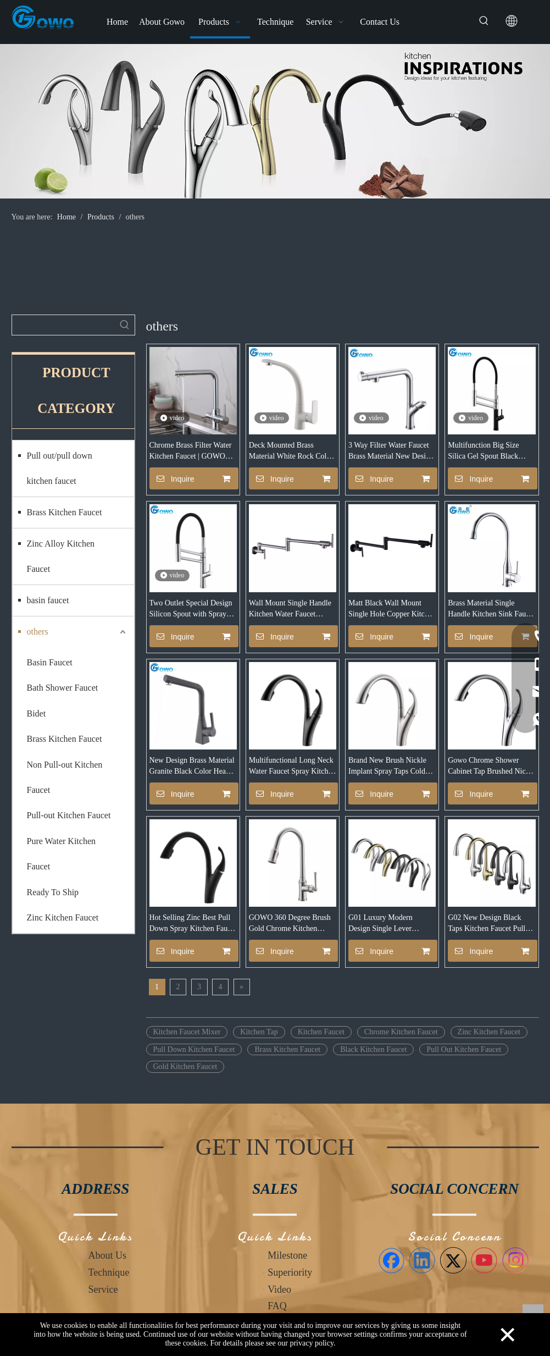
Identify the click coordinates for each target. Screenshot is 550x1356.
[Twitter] (453, 1260)
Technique (109, 1272)
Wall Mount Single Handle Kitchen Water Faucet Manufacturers (290, 609)
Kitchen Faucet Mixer (187, 1032)
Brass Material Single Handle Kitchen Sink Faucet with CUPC (491, 609)
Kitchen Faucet (321, 1032)
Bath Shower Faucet (62, 687)
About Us (107, 1255)
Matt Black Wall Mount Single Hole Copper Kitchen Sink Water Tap (392, 609)
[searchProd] (63, 325)
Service (103, 1289)
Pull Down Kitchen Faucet (194, 1049)
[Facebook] (391, 1260)
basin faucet (48, 600)
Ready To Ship (53, 892)
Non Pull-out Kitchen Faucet (65, 777)
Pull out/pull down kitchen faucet (59, 468)
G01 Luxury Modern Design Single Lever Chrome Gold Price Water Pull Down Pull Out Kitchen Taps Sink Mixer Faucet (392, 923)
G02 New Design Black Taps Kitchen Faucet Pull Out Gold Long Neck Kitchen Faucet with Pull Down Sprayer (486, 923)
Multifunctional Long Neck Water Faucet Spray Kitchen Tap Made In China (292, 766)
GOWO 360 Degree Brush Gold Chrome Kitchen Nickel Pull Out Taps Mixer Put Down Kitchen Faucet (291, 923)
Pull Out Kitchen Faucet (463, 1049)
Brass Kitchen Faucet (64, 512)
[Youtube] (484, 1260)
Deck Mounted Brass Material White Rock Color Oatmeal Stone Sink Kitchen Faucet (291, 451)
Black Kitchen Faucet (373, 1049)
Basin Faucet (50, 662)
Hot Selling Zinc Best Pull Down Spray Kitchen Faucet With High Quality (193, 923)
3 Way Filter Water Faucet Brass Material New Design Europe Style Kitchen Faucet (391, 451)
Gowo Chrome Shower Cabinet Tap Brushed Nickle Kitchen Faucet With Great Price (491, 766)
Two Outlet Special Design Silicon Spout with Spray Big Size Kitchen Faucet (190, 609)
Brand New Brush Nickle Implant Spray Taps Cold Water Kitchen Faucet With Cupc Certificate (390, 766)
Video (279, 1289)
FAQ (277, 1305)
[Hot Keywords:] (484, 21)
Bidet (36, 713)
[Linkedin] (422, 1260)
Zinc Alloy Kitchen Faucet (61, 556)
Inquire (172, 478)
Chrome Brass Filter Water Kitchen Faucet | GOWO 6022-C (190, 451)
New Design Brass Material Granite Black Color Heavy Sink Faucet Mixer (192, 766)
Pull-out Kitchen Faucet (69, 815)
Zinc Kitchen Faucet (63, 917)
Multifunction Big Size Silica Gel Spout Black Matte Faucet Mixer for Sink (484, 451)
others (37, 631)
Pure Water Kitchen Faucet (61, 853)
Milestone (287, 1255)
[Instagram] (515, 1260)
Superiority (290, 1272)
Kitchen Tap (258, 1032)
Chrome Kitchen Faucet (401, 1032)
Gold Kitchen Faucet (185, 1066)
